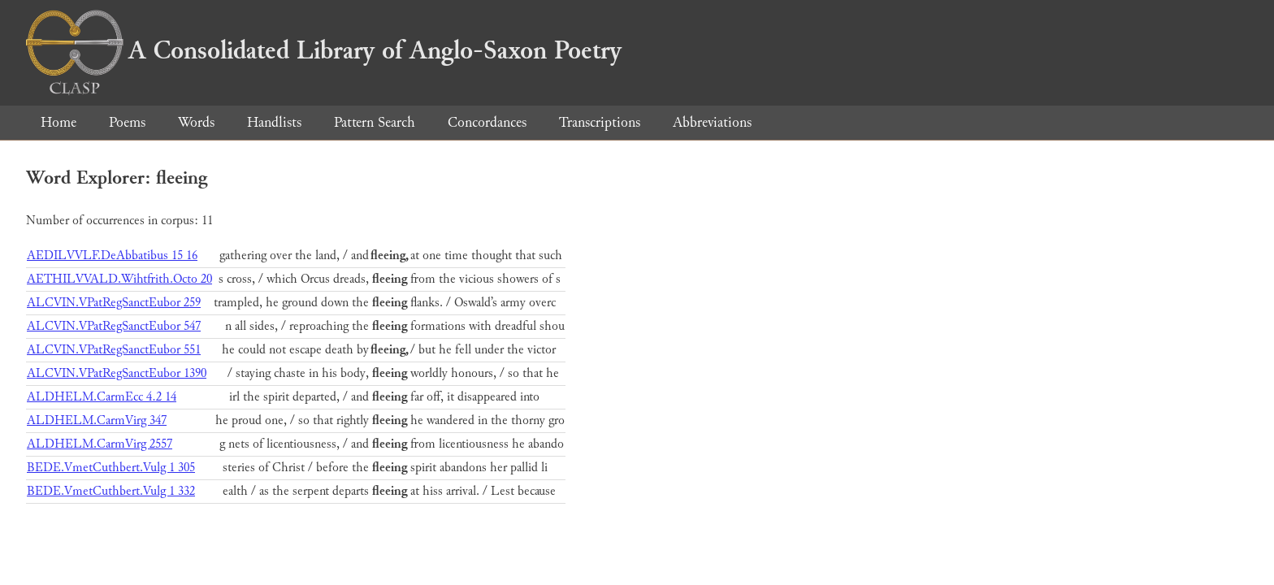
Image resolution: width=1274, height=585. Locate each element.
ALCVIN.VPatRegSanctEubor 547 (114, 326)
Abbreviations (712, 122)
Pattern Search (374, 122)
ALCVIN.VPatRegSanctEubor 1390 (116, 373)
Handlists (274, 122)
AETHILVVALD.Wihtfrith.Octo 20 (119, 279)
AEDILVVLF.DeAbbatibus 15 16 (112, 255)
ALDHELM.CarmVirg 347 (97, 420)
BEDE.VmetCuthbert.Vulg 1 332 (111, 491)
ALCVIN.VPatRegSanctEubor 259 (114, 302)
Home (58, 122)
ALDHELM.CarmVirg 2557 (99, 444)
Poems (127, 122)
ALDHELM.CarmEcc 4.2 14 (101, 397)
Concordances (487, 122)
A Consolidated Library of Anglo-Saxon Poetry (324, 50)
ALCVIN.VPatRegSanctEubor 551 (114, 349)
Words (196, 122)
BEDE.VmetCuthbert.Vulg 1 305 (111, 467)
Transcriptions (599, 122)
